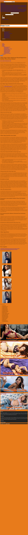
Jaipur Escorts (8, 423)
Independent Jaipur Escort (8, 33)
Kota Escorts (4, 305)
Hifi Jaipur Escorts (6, 52)
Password (3, 14)
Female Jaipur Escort (7, 31)
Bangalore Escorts (5, 320)
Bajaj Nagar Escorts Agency (7, 392)
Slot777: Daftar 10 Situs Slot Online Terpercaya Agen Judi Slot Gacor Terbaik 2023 (12, 11)
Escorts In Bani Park (5, 314)
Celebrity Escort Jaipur (7, 37)
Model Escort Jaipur (7, 36)
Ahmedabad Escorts (5, 321)
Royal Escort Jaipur (7, 34)
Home (3, 28)
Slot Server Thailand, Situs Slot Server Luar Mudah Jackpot (9, 7)
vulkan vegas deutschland (8, 86)
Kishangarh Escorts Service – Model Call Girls (10, 358)
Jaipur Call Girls (6, 32)
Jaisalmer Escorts (4, 307)
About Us (3, 29)
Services (3, 30)
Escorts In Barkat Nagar (5, 313)
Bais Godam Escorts (5, 316)
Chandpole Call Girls (5, 310)
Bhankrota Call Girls (5, 311)
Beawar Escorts (4, 312)
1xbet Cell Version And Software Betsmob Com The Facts (8, 249)
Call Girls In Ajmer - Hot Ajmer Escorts (9, 410)
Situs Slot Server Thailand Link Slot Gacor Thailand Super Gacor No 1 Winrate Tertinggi (13, 5)
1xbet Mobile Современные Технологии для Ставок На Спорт (9, 248)
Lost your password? (5, 19)
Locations (1, 341)
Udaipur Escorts (4, 318)
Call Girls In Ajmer (5, 317)
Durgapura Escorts (5, 309)
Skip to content (2, 0)
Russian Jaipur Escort (7, 35)
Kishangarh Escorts (5, 306)
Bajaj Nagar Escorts (5, 315)
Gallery (3, 45)
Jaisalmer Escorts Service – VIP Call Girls (9, 375)
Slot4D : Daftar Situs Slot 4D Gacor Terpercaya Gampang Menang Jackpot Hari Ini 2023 (13, 8)
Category (1, 55)
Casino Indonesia (2, 3)
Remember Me (5, 16)
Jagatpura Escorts (4, 308)
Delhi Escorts (4, 319)
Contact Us (3, 38)
